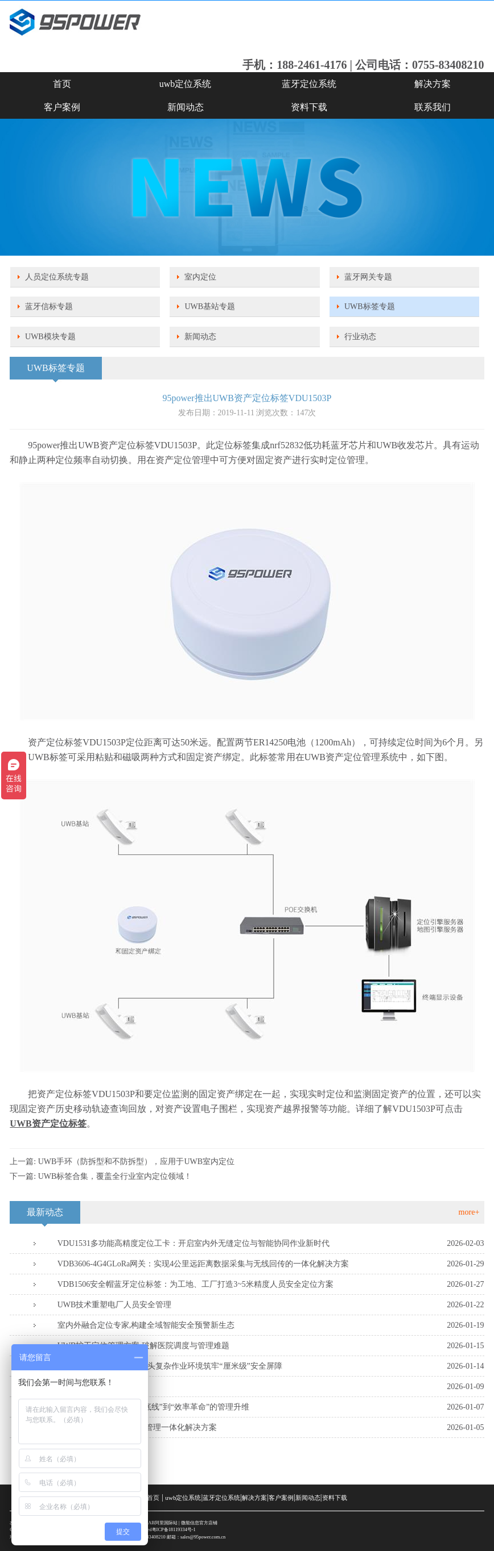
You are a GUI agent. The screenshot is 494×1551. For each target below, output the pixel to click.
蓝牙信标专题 (49, 306)
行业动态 (360, 336)
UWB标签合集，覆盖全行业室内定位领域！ (115, 1176)
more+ (469, 1212)
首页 (62, 84)
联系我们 (432, 107)
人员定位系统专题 (57, 277)
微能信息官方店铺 (199, 1522)
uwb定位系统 (185, 84)
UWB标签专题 (369, 306)
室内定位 (200, 277)
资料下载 (309, 107)
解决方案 (432, 84)
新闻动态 (185, 107)
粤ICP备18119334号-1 (174, 1529)
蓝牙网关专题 (368, 277)
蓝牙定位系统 (309, 84)
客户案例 (62, 107)
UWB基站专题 (209, 306)
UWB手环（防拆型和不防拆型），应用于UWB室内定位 (136, 1161)
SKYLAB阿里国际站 (156, 1522)
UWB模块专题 (50, 336)
